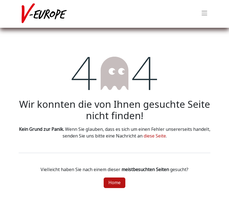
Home (114, 183)
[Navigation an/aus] (204, 14)
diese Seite (155, 136)
